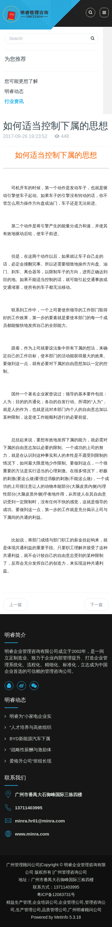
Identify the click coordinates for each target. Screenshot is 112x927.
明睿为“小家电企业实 (30, 716)
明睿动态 (14, 91)
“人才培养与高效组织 (30, 727)
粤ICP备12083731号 (56, 894)
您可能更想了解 (21, 81)
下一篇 (96, 604)
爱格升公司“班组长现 (30, 760)
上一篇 (15, 604)
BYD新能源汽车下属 (30, 738)
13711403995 (28, 807)
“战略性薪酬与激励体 (30, 749)
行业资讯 (14, 101)
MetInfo (61, 917)
